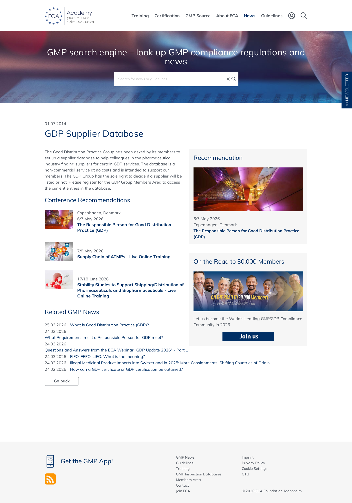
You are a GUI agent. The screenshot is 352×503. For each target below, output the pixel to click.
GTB (245, 474)
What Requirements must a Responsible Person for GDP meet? (104, 337)
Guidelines (185, 463)
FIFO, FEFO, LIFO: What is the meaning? (107, 356)
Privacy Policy (253, 463)
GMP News (185, 457)
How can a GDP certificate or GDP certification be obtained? (126, 369)
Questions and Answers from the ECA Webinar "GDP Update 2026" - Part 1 (116, 350)
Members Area (188, 479)
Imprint (248, 457)
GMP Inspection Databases (199, 474)
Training (183, 468)
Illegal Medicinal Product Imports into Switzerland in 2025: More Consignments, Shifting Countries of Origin (170, 362)
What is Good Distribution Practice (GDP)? (109, 324)
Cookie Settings (255, 468)
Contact (182, 485)
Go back (62, 381)
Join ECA (183, 491)
